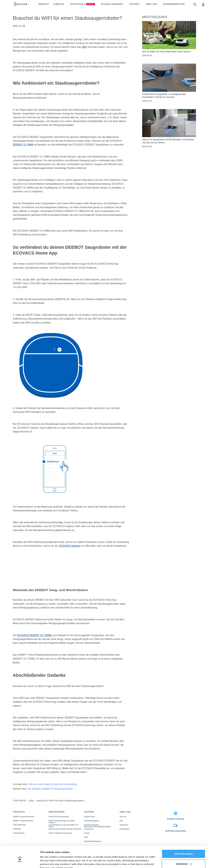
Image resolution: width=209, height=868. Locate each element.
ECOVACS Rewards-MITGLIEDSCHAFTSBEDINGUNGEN (97, 826)
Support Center (89, 816)
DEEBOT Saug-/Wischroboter (23, 816)
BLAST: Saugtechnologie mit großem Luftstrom (62, 821)
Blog (121, 821)
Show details (47, 862)
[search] (195, 4)
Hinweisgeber (124, 829)
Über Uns (123, 816)
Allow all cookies (183, 839)
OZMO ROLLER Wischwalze (59, 816)
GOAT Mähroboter (19, 825)
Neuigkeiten (124, 825)
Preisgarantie (89, 829)
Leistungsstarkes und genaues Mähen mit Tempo (63, 826)
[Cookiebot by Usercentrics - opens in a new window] (19, 862)
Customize (183, 849)
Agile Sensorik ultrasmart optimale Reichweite (65, 829)
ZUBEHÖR (17, 829)
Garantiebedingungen (91, 821)
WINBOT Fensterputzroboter (23, 821)
